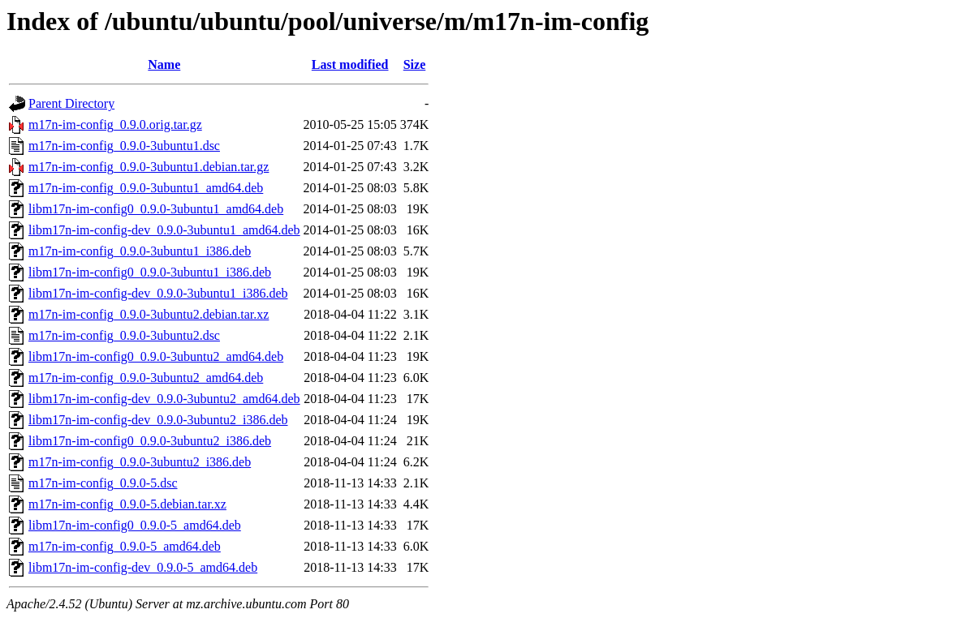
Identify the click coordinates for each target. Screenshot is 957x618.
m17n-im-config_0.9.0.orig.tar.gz (115, 124)
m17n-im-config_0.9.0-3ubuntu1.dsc (124, 145)
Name (164, 64)
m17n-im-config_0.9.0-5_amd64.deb (124, 546)
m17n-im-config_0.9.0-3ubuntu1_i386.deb (139, 251)
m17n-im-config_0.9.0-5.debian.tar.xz (127, 504)
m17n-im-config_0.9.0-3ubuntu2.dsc (124, 335)
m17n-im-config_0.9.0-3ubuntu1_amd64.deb (145, 188)
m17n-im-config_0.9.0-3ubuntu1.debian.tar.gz (148, 167)
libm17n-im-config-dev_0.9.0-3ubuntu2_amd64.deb (164, 399)
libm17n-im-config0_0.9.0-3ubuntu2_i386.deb (149, 441)
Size (414, 64)
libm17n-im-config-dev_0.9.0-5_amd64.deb (142, 567)
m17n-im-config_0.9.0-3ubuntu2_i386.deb (139, 462)
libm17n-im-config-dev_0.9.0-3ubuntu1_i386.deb (158, 293)
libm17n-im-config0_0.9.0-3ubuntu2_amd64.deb (155, 356)
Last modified (350, 64)
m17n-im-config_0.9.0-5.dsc (103, 483)
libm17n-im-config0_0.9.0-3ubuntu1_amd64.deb (155, 209)
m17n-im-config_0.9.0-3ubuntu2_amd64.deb (145, 377)
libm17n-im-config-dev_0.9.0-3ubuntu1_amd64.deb (164, 230)
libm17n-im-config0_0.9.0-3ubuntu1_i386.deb (149, 272)
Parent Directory (71, 103)
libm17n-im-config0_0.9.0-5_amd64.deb (134, 525)
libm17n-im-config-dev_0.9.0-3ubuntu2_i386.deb (158, 420)
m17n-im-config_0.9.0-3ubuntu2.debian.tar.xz (148, 314)
